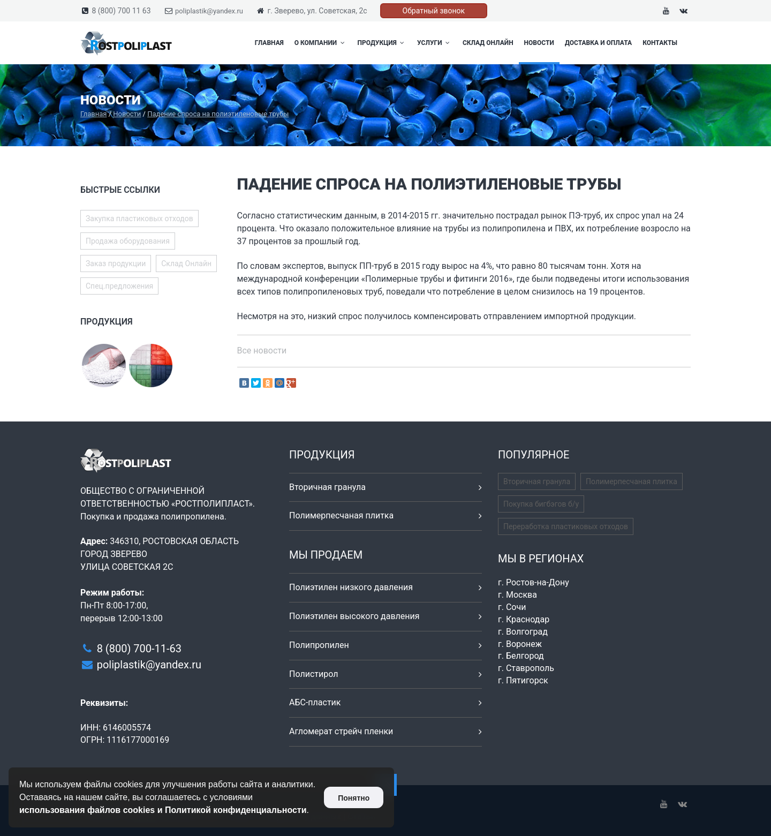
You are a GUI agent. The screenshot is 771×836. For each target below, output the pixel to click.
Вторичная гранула (327, 487)
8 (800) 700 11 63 (121, 10)
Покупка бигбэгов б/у (541, 504)
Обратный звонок (434, 10)
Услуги (434, 43)
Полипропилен (319, 645)
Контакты (659, 43)
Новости (539, 43)
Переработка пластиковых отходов (565, 526)
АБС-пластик (315, 702)
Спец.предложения (119, 286)
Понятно (353, 798)
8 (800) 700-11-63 (139, 648)
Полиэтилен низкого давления (351, 587)
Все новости (262, 350)
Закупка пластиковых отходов (139, 218)
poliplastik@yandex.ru (209, 11)
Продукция (382, 43)
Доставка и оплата (598, 43)
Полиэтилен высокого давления (354, 616)
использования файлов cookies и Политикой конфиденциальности (163, 810)
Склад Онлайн (488, 43)
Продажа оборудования (128, 241)
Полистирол (313, 674)
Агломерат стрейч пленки (341, 731)
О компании (320, 43)
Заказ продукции (116, 263)
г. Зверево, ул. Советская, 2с (317, 10)
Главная (269, 43)
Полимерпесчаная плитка (341, 515)
